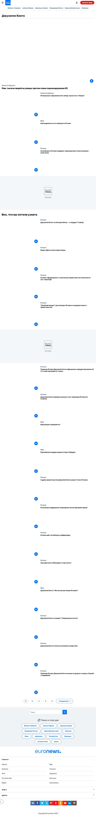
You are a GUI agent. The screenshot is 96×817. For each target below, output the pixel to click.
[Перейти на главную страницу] (8, 2)
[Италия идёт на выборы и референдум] (67, 545)
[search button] (64, 712)
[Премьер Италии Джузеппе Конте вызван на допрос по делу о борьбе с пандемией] (67, 684)
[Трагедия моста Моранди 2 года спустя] (67, 573)
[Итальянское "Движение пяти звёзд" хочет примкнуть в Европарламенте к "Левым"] (67, 106)
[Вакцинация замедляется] (67, 435)
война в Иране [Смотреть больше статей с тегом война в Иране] (48, 726)
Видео (4, 783)
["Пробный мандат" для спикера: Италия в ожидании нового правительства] (67, 315)
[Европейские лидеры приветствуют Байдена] (67, 462)
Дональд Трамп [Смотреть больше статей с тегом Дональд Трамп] (66, 726)
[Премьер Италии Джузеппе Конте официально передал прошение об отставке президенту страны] (67, 379)
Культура (52, 778)
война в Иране (28, 8)
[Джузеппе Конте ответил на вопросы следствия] (67, 656)
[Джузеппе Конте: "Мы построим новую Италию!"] (67, 601)
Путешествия (7, 778)
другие (4, 795)
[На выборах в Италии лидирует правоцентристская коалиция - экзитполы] (67, 161)
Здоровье (53, 773)
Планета (52, 769)
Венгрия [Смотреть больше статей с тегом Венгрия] (68, 731)
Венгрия (85, 8)
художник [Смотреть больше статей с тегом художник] (38, 736)
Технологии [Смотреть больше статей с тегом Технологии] (53, 736)
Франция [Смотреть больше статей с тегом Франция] (67, 736)
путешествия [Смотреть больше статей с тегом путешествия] (42, 742)
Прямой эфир (87, 3)
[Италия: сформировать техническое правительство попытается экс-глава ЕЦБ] (67, 288)
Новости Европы (8, 85)
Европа (4, 764)
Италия (43, 148)
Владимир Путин (56, 8)
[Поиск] (48, 712)
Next (3, 773)
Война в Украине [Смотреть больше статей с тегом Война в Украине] (30, 726)
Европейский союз (72, 8)
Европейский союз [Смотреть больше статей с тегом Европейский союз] (51, 731)
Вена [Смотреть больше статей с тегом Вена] (26, 736)
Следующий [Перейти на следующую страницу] (63, 701)
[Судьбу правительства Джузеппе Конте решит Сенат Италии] (67, 490)
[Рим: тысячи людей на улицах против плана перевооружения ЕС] (48, 88)
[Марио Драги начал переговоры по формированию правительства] (67, 260)
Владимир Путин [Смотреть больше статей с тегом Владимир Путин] (31, 731)
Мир (42, 121)
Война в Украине (14, 8)
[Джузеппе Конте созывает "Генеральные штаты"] (67, 628)
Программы (54, 783)
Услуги (4, 790)
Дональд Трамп (41, 8)
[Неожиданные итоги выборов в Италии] (67, 133)
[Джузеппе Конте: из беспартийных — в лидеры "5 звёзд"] (67, 233)
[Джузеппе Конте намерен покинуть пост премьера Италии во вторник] (67, 407)
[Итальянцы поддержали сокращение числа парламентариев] (67, 518)
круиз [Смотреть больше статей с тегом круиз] (56, 742)
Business (5, 769)
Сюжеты (5, 759)
